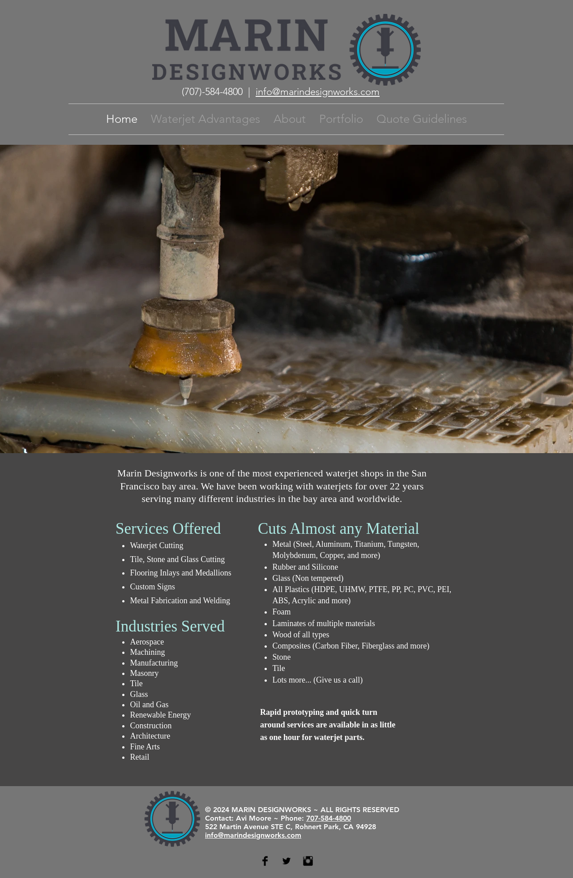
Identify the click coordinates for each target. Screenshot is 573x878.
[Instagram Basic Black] (308, 861)
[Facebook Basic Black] (265, 861)
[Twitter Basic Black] (286, 861)
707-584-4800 (328, 818)
